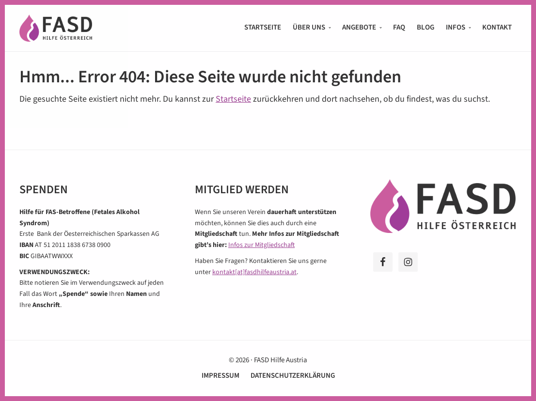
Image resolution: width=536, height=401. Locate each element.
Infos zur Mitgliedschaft (261, 245)
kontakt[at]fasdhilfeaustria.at (254, 272)
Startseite (233, 99)
